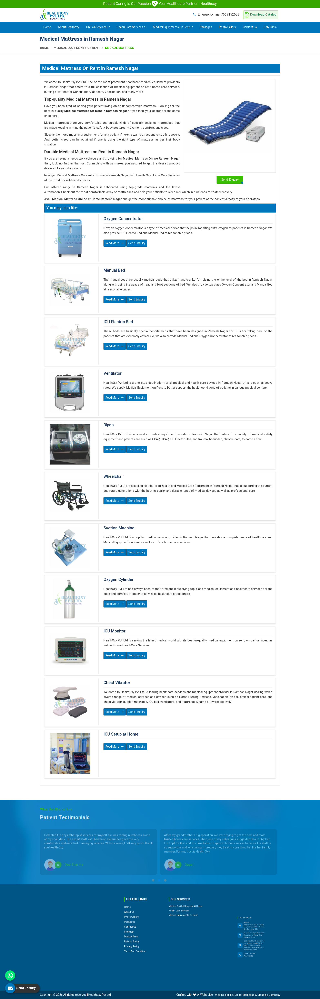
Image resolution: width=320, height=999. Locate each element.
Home (47, 27)
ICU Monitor (114, 631)
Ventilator (112, 373)
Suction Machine (118, 528)
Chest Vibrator (116, 682)
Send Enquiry (136, 243)
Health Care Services (131, 27)
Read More (115, 243)
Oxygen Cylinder (118, 579)
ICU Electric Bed (118, 322)
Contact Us (250, 27)
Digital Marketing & (245, 994)
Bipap (108, 425)
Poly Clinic (270, 27)
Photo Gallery (227, 27)
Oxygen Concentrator (123, 218)
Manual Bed (114, 270)
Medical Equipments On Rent (173, 27)
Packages (206, 27)
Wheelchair (113, 476)
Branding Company (269, 994)
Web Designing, (224, 994)
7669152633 (216, 14)
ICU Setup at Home (120, 734)
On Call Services (98, 27)
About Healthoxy (68, 27)
